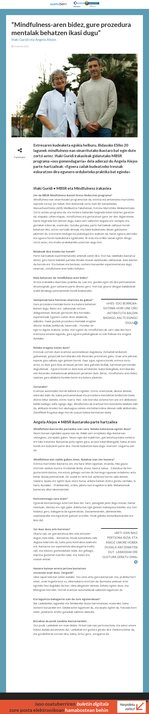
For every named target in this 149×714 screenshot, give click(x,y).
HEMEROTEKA (84, 3)
